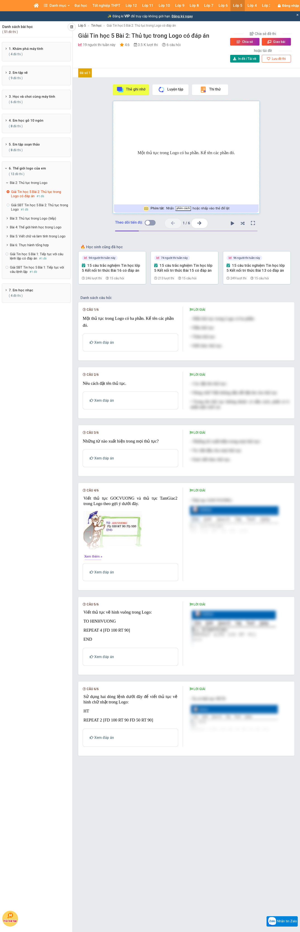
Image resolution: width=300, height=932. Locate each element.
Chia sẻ (245, 42)
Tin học (96, 25)
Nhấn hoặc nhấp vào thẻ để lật (186, 208)
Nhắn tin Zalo (282, 921)
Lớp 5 (82, 25)
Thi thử (210, 89)
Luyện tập (170, 89)
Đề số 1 (85, 73)
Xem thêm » (93, 556)
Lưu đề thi (276, 58)
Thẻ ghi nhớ (130, 89)
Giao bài (276, 42)
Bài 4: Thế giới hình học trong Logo (35, 227)
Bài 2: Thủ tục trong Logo (28, 183)
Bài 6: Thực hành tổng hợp (29, 245)
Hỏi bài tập (10, 917)
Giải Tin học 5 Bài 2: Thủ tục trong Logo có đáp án (141, 25)
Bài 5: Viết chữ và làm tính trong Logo (38, 236)
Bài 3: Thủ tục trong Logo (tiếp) (33, 218)
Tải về (244, 58)
